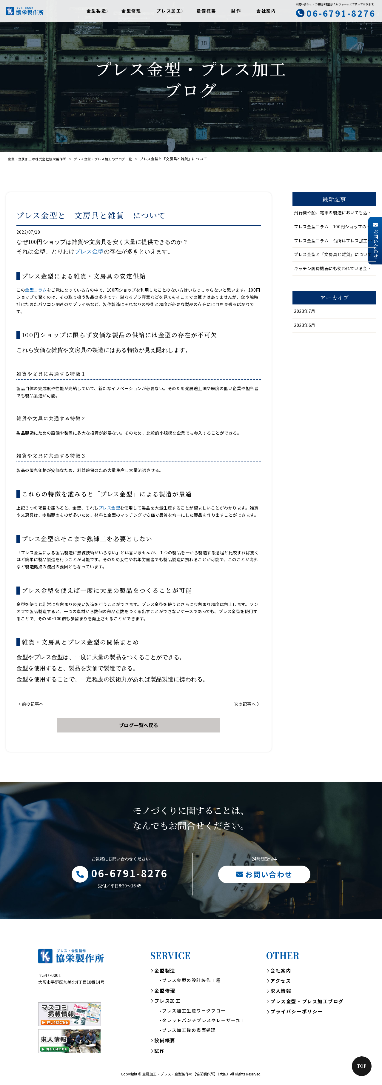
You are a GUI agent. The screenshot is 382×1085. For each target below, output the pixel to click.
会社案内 (266, 11)
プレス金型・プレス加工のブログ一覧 (110, 158)
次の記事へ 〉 (247, 704)
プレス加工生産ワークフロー (194, 1013)
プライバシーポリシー (296, 1014)
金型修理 (131, 11)
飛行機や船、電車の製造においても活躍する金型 (335, 213)
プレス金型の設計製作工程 (191, 982)
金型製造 (164, 971)
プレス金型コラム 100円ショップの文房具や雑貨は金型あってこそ (335, 227)
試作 (236, 11)
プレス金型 (89, 251)
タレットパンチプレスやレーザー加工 (204, 1023)
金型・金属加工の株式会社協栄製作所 (39, 158)
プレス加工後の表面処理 (189, 1033)
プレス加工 (167, 1002)
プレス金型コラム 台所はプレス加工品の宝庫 (335, 241)
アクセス (280, 982)
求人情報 (280, 993)
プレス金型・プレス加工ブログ (307, 1003)
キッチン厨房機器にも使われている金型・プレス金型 (335, 268)
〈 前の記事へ (30, 704)
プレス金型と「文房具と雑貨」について (333, 254)
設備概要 (206, 11)
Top (361, 1066)
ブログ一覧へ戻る (138, 725)
